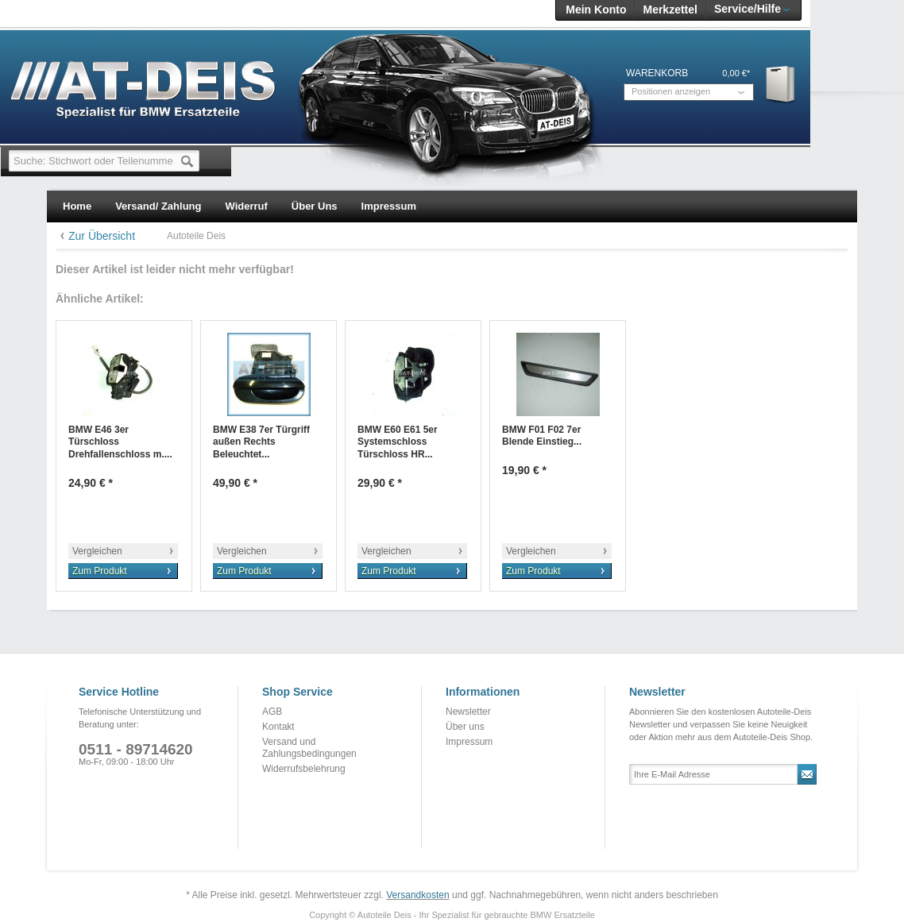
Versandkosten (417, 895)
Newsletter (468, 711)
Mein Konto (596, 9)
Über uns (465, 726)
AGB (272, 711)
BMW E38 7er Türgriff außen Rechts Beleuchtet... (261, 442)
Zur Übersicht (101, 236)
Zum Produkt (99, 571)
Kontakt (278, 726)
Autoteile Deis (196, 235)
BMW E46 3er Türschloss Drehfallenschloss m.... (120, 442)
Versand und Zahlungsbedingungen (309, 748)
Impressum (469, 741)
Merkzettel (670, 9)
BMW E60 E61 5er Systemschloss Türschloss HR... (397, 442)
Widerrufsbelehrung (304, 768)
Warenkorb (781, 84)
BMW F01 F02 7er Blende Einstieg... (541, 436)
